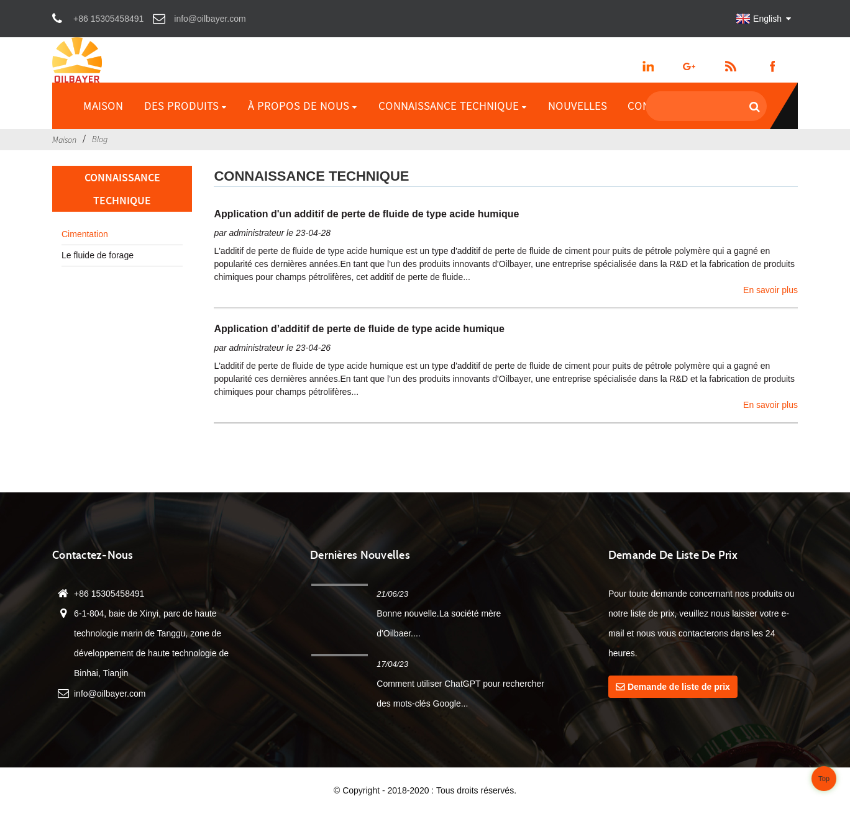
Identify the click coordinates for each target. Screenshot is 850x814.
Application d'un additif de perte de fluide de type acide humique (366, 214)
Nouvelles (577, 106)
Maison (103, 106)
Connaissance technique (452, 106)
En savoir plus (770, 290)
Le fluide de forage (98, 255)
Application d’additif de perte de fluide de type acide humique (359, 328)
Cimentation (85, 234)
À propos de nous (302, 106)
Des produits (185, 106)
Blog (99, 139)
